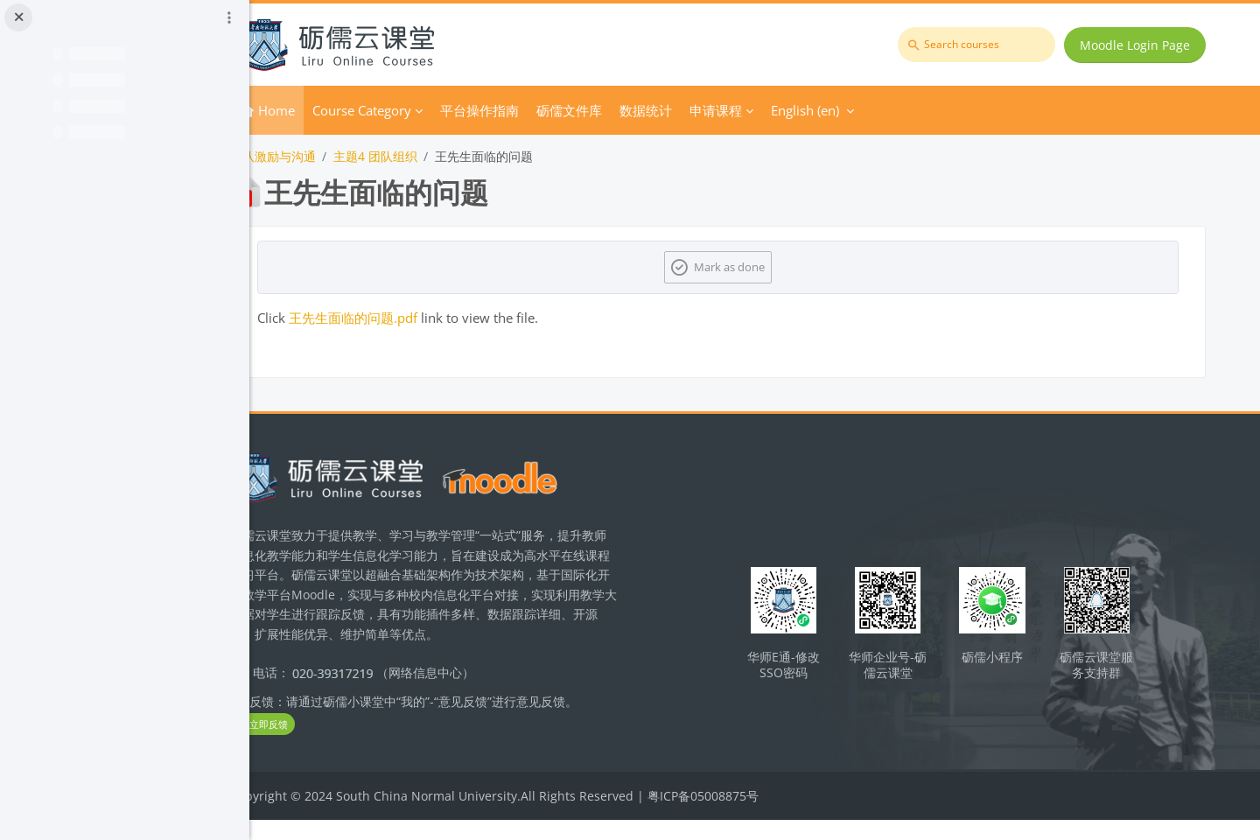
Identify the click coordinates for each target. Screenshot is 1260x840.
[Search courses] (980, 45)
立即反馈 (332, 744)
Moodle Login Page (1138, 45)
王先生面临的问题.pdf (423, 317)
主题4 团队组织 (445, 156)
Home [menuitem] (346, 110)
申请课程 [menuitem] (786, 110)
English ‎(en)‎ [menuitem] (875, 110)
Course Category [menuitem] (431, 110)
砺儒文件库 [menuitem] (639, 110)
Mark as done (766, 267)
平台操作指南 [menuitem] (549, 110)
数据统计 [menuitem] (716, 110)
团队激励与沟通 (343, 156)
